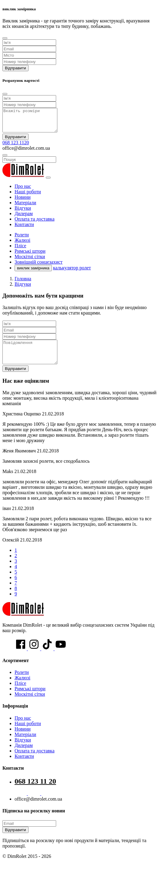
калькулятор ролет (72, 272)
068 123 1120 (15, 147)
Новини (23, 201)
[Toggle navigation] (48, 182)
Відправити (15, 68)
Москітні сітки (30, 703)
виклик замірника (33, 272)
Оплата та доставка (34, 223)
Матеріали (25, 207)
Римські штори (30, 697)
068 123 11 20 (35, 790)
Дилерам (24, 218)
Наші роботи (28, 196)
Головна (23, 283)
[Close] (4, 38)
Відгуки (23, 212)
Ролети (22, 681)
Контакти (24, 229)
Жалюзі (22, 686)
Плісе (20, 692)
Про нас (23, 190)
